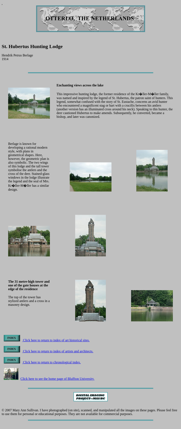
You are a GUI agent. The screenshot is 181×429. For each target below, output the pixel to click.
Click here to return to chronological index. (42, 362)
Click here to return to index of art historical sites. (47, 340)
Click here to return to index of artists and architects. (48, 351)
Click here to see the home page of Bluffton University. (49, 379)
